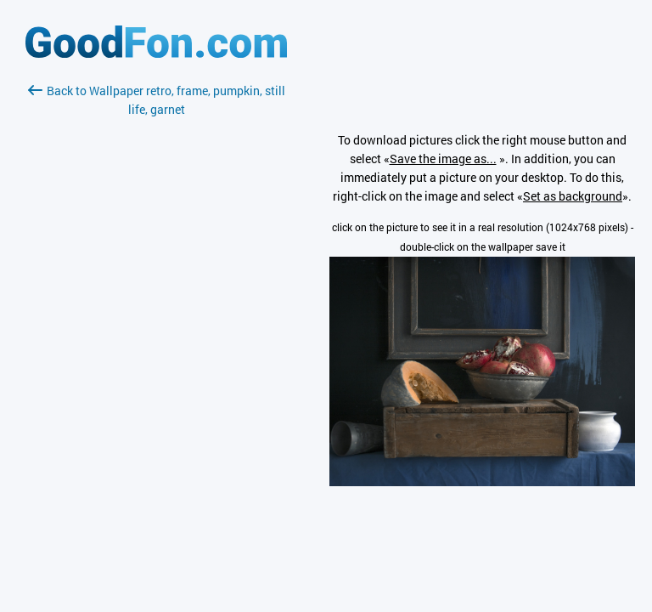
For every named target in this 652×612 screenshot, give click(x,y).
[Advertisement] (156, 320)
